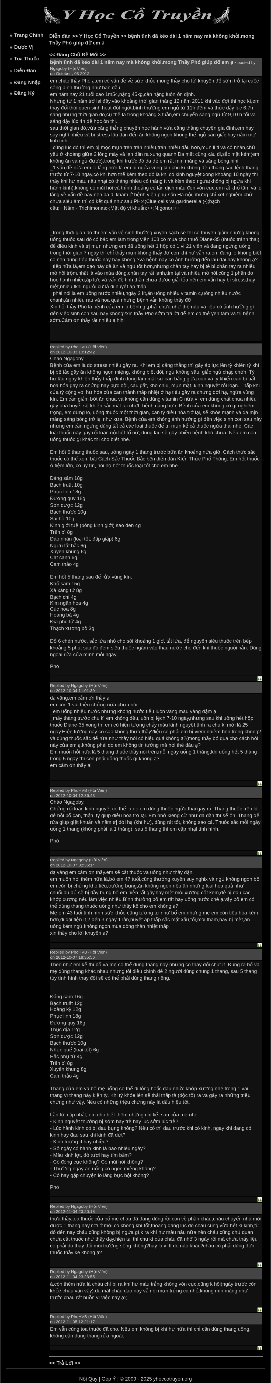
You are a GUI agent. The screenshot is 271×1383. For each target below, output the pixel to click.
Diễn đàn (60, 36)
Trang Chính (28, 35)
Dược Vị (23, 47)
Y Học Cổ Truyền (99, 36)
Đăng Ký (24, 93)
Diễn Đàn (25, 70)
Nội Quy (88, 1379)
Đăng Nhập (27, 82)
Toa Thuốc (26, 58)
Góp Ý (109, 1379)
